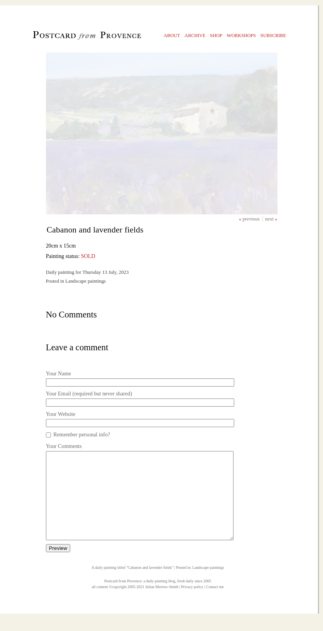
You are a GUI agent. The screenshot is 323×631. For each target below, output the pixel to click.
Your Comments (64, 446)
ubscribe (273, 35)
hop (216, 35)
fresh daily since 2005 (194, 598)
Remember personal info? (81, 434)
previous (252, 219)
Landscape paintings (208, 585)
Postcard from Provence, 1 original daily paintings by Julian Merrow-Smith (73, 37)
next (270, 219)
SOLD (88, 256)
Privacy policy (192, 604)
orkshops (241, 35)
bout (172, 35)
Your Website (61, 414)
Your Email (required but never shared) (89, 393)
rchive (195, 35)
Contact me (215, 604)
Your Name (58, 373)
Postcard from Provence (122, 598)
